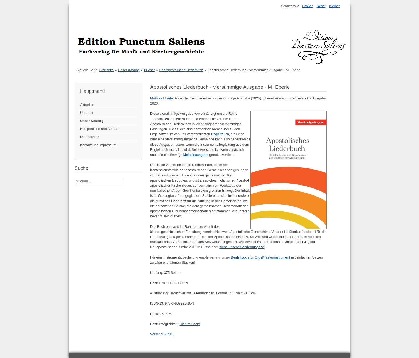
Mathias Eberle (161, 98)
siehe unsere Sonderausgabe (241, 247)
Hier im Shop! (189, 324)
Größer (307, 6)
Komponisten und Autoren (99, 129)
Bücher (149, 70)
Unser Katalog (129, 70)
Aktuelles (87, 105)
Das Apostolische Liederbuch (181, 70)
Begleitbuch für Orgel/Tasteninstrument (260, 257)
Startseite (106, 70)
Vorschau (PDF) (162, 334)
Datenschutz (89, 137)
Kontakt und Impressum (98, 145)
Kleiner (334, 6)
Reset (321, 6)
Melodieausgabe (195, 155)
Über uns (87, 113)
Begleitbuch (220, 134)
